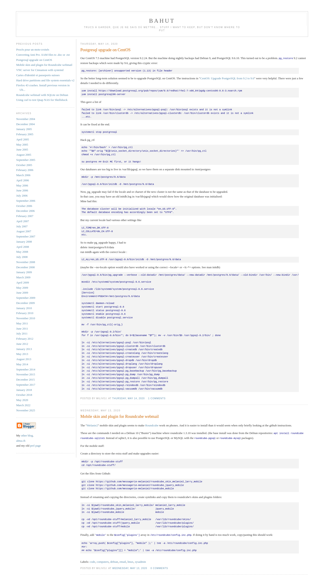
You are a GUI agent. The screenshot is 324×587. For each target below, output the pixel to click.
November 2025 (25, 410)
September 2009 (25, 297)
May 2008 (22, 251)
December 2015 (25, 379)
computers (103, 561)
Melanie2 (92, 425)
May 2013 (22, 354)
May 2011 (22, 323)
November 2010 (25, 318)
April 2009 (22, 282)
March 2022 (23, 405)
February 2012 (24, 338)
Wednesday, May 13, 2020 (129, 567)
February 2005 (24, 134)
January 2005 (24, 129)
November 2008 (25, 262)
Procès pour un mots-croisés (32, 49)
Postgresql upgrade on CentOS (105, 50)
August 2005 (23, 154)
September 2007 (25, 236)
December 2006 (25, 211)
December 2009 (25, 303)
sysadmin (140, 561)
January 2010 (24, 308)
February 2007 (24, 216)
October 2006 (24, 206)
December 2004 (25, 124)
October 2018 (24, 395)
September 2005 (25, 160)
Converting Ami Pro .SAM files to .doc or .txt (43, 54)
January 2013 (24, 349)
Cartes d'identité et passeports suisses (38, 75)
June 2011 (22, 328)
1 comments (157, 398)
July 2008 (22, 257)
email (123, 561)
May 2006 (22, 185)
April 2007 (22, 221)
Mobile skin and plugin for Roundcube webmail (119, 416)
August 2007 (23, 231)
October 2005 (24, 165)
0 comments (159, 567)
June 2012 (22, 344)
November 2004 (25, 119)
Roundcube (151, 425)
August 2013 (23, 359)
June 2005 (22, 149)
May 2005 (22, 144)
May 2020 (22, 400)
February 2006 (24, 170)
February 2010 (24, 313)
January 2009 (24, 272)
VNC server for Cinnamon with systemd (39, 70)
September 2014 (25, 369)
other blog (27, 435)
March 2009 (23, 277)
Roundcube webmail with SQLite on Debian (42, 95)
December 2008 (25, 267)
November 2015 (25, 374)
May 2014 (22, 364)
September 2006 (25, 200)
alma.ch (20, 440)
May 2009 (22, 287)
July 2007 (22, 226)
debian (114, 561)
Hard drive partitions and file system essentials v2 (45, 80)
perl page (35, 445)
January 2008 (24, 241)
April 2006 (22, 180)
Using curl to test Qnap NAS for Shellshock (42, 100)
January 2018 (24, 390)
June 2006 (22, 190)
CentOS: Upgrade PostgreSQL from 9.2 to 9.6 (227, 78)
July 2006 (22, 195)
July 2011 (21, 333)
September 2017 (25, 384)
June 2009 (22, 292)
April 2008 (22, 246)
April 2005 (22, 139)
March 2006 (23, 175)
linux (130, 561)
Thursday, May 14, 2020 (128, 398)
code (92, 561)
